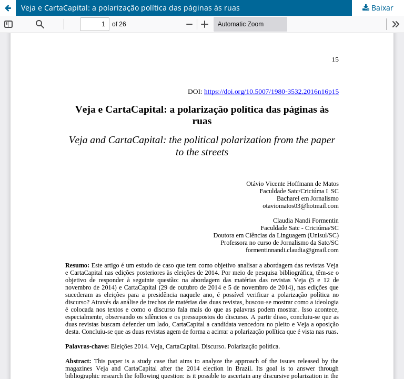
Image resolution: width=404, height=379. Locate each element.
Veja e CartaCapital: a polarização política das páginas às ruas (130, 8)
